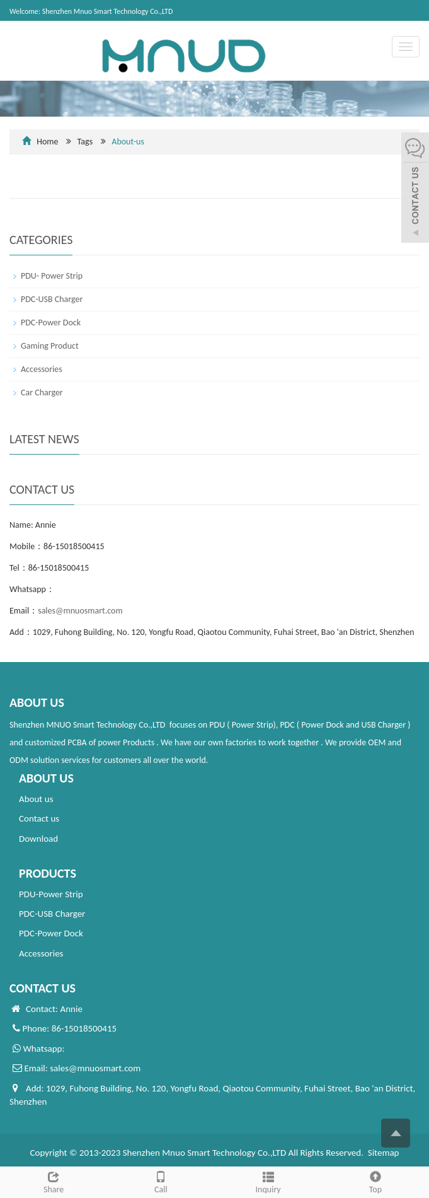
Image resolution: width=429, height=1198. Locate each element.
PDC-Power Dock (51, 322)
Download (38, 838)
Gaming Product (50, 345)
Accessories (41, 369)
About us (36, 799)
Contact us (39, 818)
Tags (112, 141)
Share (53, 1181)
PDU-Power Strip (51, 894)
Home (47, 141)
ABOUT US (46, 778)
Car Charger (42, 392)
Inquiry (268, 1181)
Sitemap (383, 1152)
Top (375, 1181)
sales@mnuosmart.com (80, 610)
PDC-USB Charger (52, 299)
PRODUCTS (47, 873)
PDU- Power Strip (52, 275)
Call (160, 1181)
